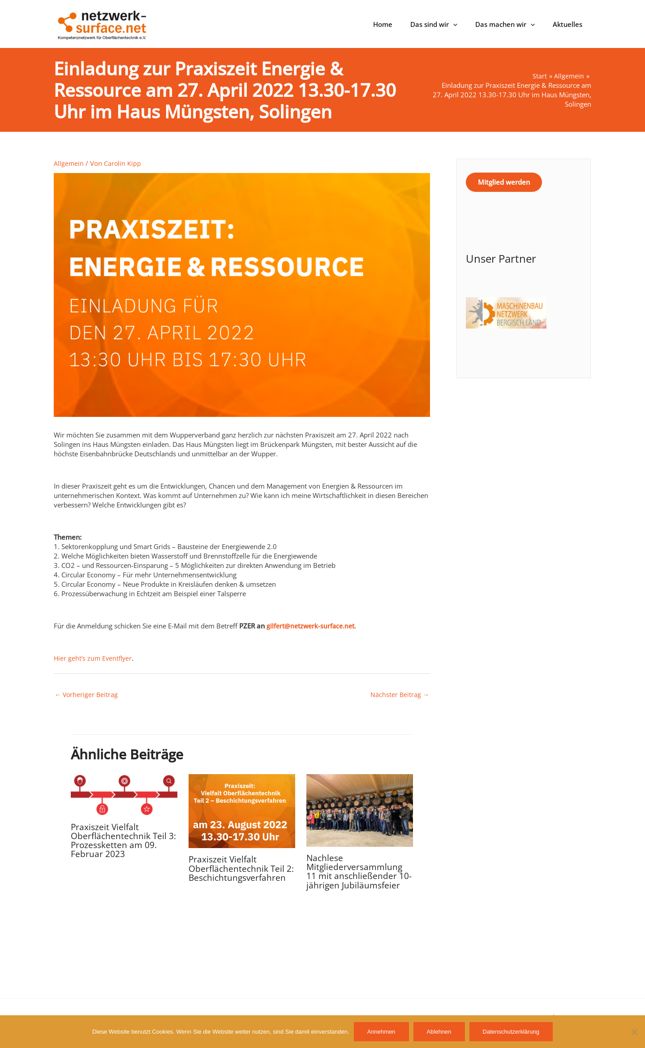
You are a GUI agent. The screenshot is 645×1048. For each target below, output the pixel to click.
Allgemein (69, 163)
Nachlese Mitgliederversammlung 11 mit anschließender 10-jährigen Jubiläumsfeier (359, 872)
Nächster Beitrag (399, 694)
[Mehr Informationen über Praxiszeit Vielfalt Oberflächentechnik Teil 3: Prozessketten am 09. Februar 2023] (124, 794)
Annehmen (381, 1031)
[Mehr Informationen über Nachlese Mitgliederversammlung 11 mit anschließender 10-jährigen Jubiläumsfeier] (359, 809)
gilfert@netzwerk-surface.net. (314, 625)
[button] (464, 24)
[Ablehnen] (633, 1031)
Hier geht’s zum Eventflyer (94, 658)
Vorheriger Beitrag (87, 694)
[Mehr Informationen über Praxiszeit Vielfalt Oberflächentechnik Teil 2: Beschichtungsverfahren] (242, 810)
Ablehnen (439, 1031)
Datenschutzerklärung (511, 1031)
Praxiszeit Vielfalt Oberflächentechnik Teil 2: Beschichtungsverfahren (239, 873)
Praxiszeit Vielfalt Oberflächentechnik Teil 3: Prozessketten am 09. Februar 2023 (120, 840)
